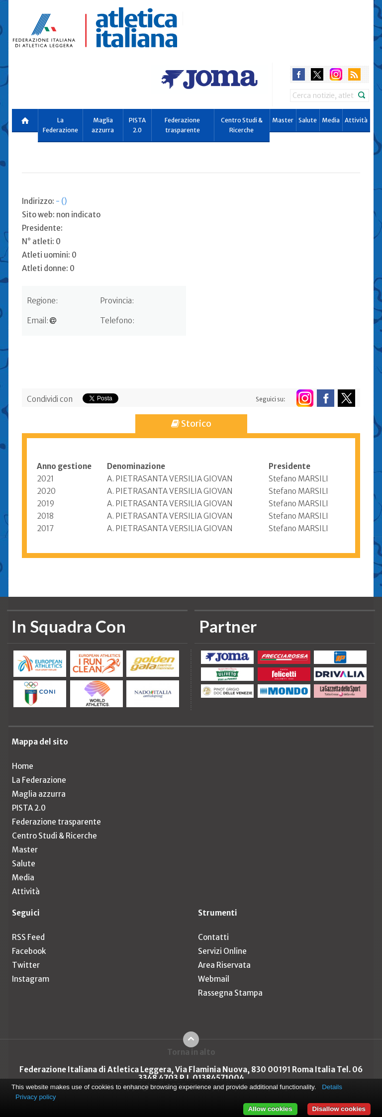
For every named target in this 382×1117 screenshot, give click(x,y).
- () (61, 201)
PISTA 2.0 (137, 125)
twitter (317, 74)
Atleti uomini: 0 (49, 255)
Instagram (30, 979)
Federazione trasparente (182, 125)
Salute (307, 120)
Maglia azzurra (103, 125)
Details (332, 1087)
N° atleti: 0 (41, 241)
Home (22, 766)
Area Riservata (224, 965)
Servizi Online (222, 951)
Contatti (213, 937)
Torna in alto (191, 1051)
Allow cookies (270, 1109)
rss (354, 74)
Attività (356, 120)
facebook (298, 74)
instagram (336, 74)
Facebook (29, 951)
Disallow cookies (339, 1109)
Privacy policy (35, 1097)
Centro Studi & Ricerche (242, 125)
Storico (191, 423)
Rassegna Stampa (230, 993)
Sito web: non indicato (61, 214)
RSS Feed (28, 937)
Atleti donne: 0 (48, 268)
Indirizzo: (44, 201)
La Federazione (60, 125)
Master (282, 120)
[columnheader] (72, 466)
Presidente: (42, 228)
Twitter (26, 965)
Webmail (213, 979)
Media (331, 120)
